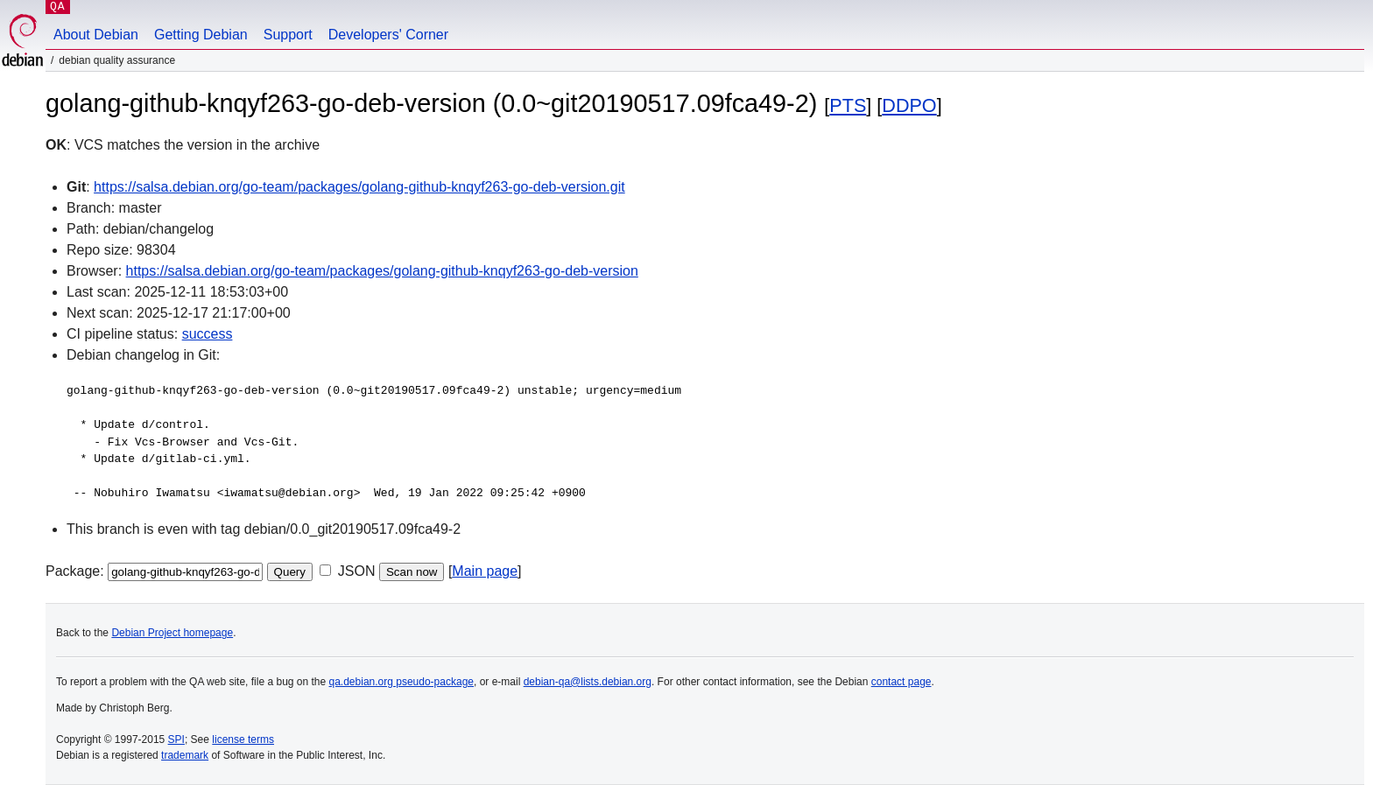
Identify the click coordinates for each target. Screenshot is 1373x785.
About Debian (95, 34)
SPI (176, 739)
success (207, 333)
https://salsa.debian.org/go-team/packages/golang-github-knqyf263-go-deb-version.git (359, 186)
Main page (485, 571)
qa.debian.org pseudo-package (401, 682)
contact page (901, 682)
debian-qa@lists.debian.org (587, 682)
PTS (847, 105)
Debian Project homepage (172, 633)
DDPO (909, 105)
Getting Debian (201, 34)
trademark (184, 755)
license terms (243, 739)
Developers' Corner (388, 34)
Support (288, 34)
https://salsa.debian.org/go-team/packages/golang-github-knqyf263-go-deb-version (382, 270)
